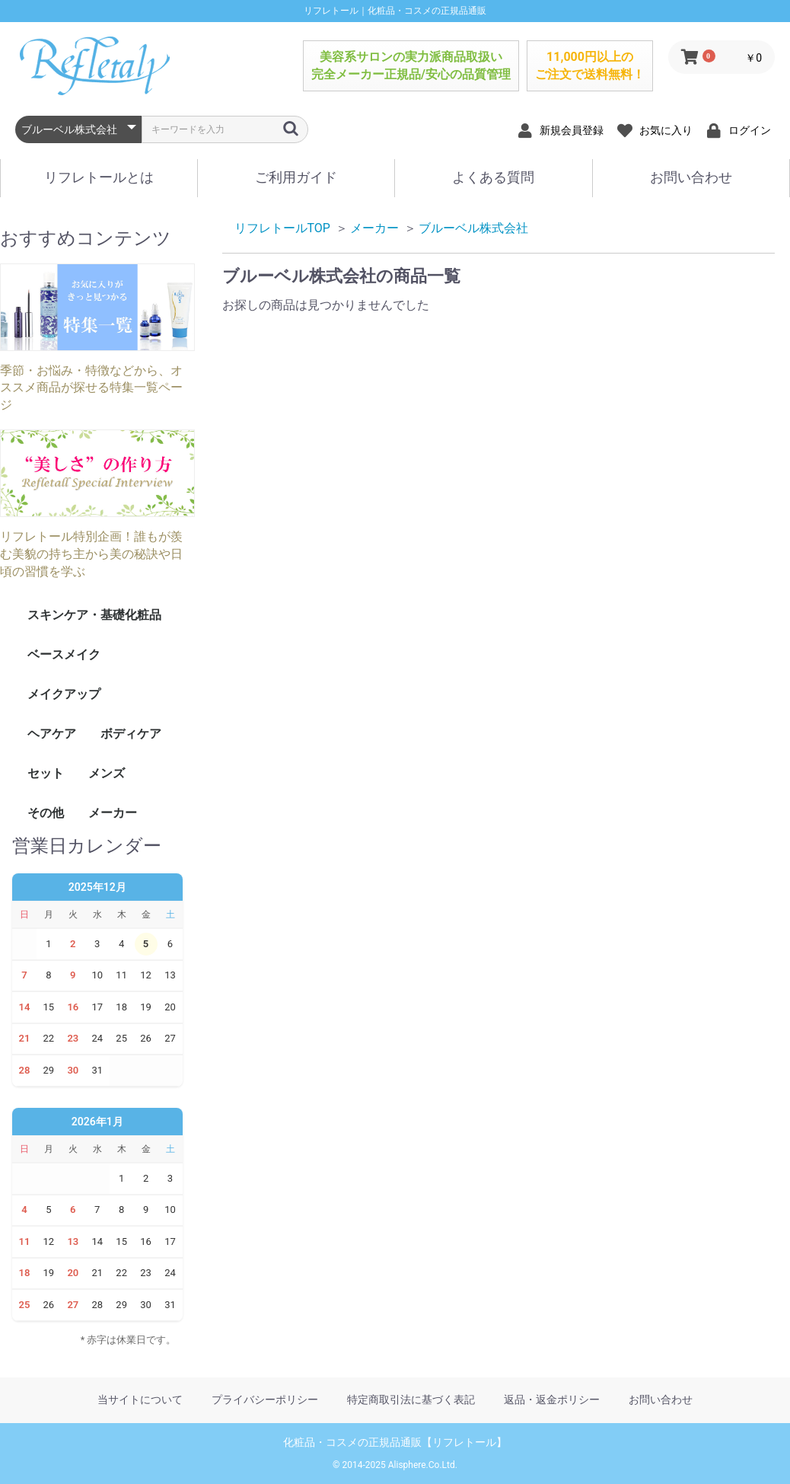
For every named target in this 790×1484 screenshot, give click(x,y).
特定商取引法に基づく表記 (411, 1399)
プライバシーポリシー (265, 1399)
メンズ (106, 773)
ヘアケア (51, 733)
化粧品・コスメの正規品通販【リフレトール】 (395, 1442)
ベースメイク (63, 654)
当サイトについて (140, 1399)
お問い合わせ (691, 177)
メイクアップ (63, 694)
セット (45, 773)
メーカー (112, 813)
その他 (45, 813)
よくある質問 (493, 177)
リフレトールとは (99, 177)
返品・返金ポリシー (552, 1399)
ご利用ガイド (296, 177)
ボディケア (130, 733)
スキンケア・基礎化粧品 (94, 615)
